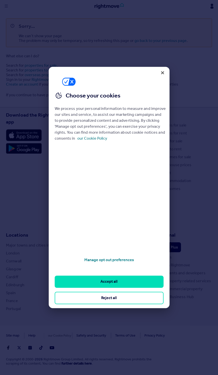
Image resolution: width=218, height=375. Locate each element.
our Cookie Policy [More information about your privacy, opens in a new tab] (92, 138)
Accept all (109, 281)
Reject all (109, 297)
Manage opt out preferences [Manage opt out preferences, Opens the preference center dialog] (109, 259)
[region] (109, 187)
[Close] (162, 72)
